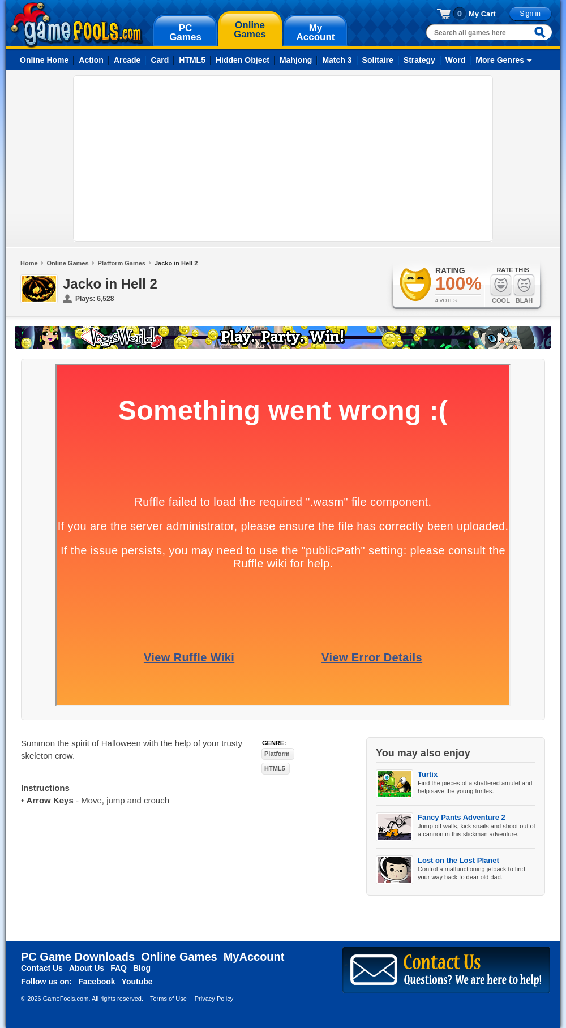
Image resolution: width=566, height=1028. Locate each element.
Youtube (137, 981)
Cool (501, 289)
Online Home (44, 59)
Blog (142, 968)
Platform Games (121, 263)
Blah (524, 289)
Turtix (428, 774)
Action (91, 59)
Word (455, 59)
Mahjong (296, 59)
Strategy (419, 59)
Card (160, 59)
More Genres (499, 59)
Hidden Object (242, 59)
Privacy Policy (214, 998)
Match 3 (336, 59)
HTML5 (192, 59)
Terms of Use (168, 998)
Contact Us (42, 968)
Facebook (96, 981)
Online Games (68, 263)
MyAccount (254, 956)
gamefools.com (77, 25)
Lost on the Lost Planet (458, 860)
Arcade (127, 59)
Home (29, 263)
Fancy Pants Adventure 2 (461, 817)
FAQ (118, 968)
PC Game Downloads (78, 956)
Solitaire (377, 59)
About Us (86, 968)
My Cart (482, 14)
